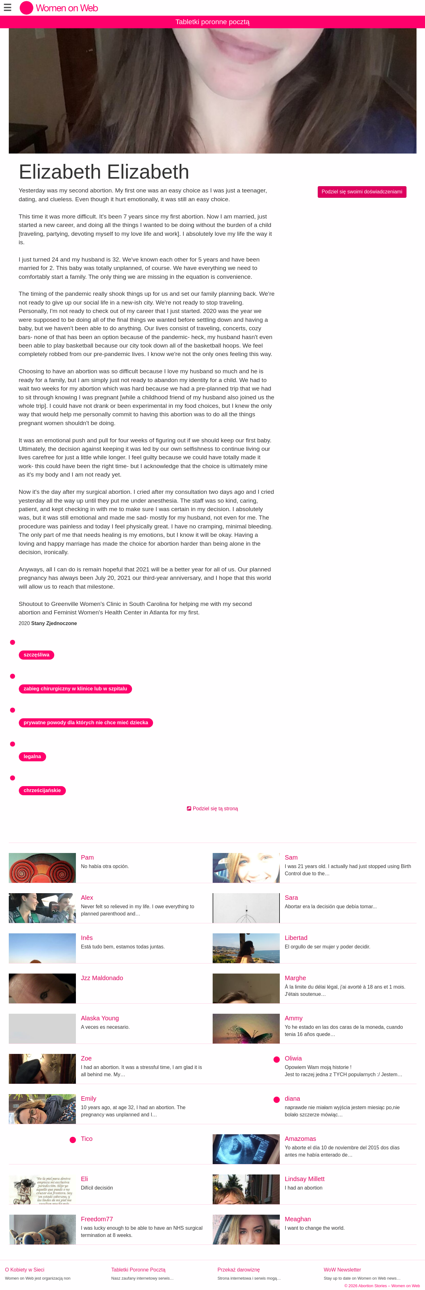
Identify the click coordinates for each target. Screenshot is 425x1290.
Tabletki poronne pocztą (212, 22)
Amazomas (300, 1138)
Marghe (295, 977)
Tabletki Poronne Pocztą (138, 1269)
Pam (87, 857)
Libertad (296, 937)
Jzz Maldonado (102, 977)
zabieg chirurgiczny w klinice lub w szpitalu (75, 688)
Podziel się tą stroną (212, 808)
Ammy (294, 1018)
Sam (291, 857)
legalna (32, 756)
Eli (84, 1178)
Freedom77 (97, 1219)
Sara (291, 897)
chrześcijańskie (42, 790)
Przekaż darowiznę (239, 1269)
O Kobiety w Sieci (24, 1269)
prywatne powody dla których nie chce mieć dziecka (86, 722)
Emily (88, 1098)
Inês (87, 937)
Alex (87, 897)
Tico (87, 1138)
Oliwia (293, 1058)
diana (292, 1098)
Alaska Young (100, 1018)
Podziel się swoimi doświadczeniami (362, 191)
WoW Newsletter (342, 1269)
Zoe (86, 1058)
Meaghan (298, 1219)
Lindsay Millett (305, 1178)
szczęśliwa (37, 654)
